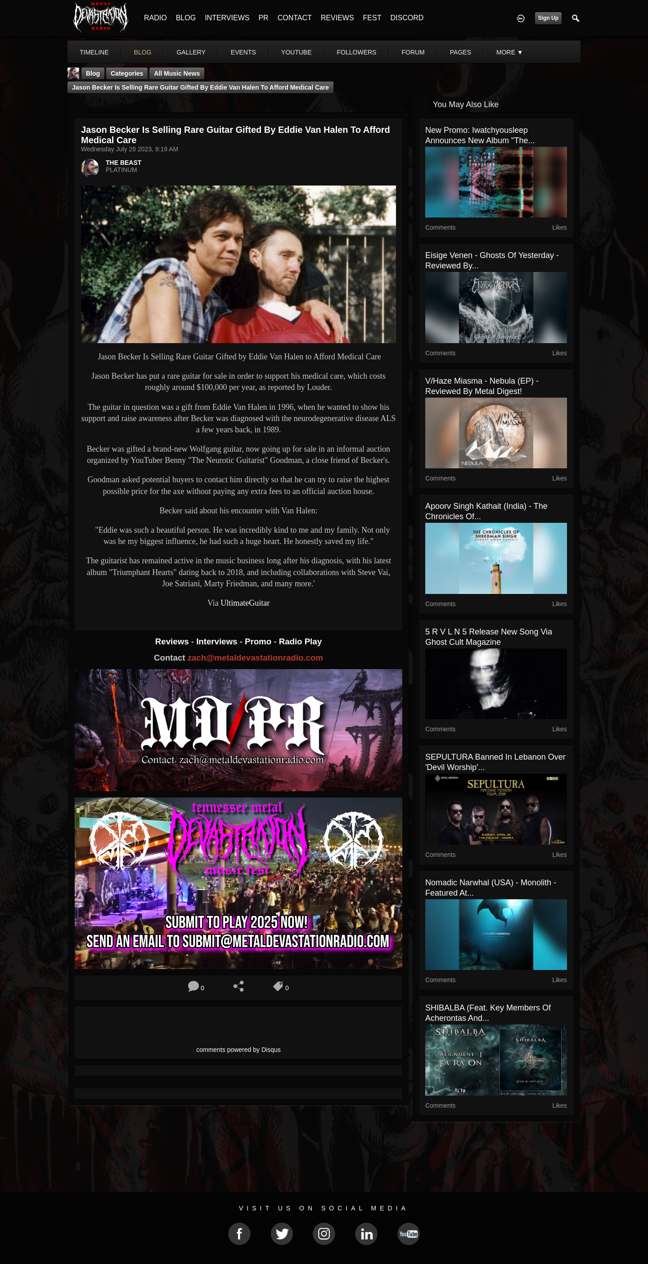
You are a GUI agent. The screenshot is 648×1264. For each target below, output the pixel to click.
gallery (190, 52)
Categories (127, 73)
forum (412, 52)
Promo (259, 641)
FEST (372, 18)
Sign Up (548, 18)
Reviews (173, 641)
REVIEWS (337, 18)
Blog (93, 73)
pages (460, 52)
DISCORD (406, 18)
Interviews (217, 641)
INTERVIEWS (227, 18)
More (509, 52)
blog (143, 52)
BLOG (186, 18)
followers (357, 52)
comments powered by (238, 1049)
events (243, 52)
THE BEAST (123, 162)
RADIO (155, 18)
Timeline (94, 52)
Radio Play (300, 641)
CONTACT (295, 18)
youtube (296, 52)
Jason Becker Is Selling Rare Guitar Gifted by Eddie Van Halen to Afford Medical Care (200, 87)
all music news (177, 73)
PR (263, 18)
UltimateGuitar (245, 602)
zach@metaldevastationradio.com (255, 657)
